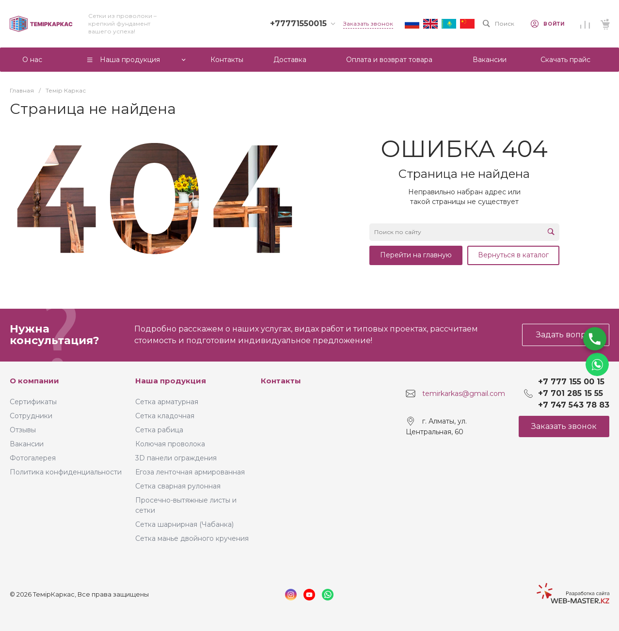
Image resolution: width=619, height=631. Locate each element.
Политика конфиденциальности (66, 472)
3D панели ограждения (176, 458)
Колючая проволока (170, 444)
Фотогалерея (33, 458)
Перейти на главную (416, 255)
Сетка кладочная (164, 415)
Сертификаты (33, 401)
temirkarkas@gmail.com (463, 393)
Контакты (281, 380)
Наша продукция (170, 380)
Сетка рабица (159, 430)
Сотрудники (31, 415)
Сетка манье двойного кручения (192, 538)
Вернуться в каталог (513, 255)
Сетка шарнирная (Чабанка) (184, 524)
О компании (34, 380)
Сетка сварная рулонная (178, 486)
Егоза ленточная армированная (190, 472)
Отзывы (23, 430)
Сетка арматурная (166, 401)
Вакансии (27, 444)
